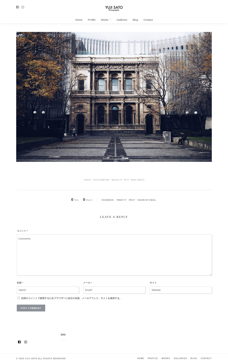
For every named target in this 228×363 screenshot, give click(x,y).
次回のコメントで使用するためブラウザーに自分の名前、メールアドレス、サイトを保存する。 (71, 298)
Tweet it (121, 200)
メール (87, 282)
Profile (92, 19)
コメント (22, 230)
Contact (148, 19)
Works (104, 19)
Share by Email (146, 200)
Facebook (108, 200)
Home (78, 19)
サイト (153, 282)
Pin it (132, 200)
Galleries (122, 19)
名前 (20, 282)
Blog (135, 19)
